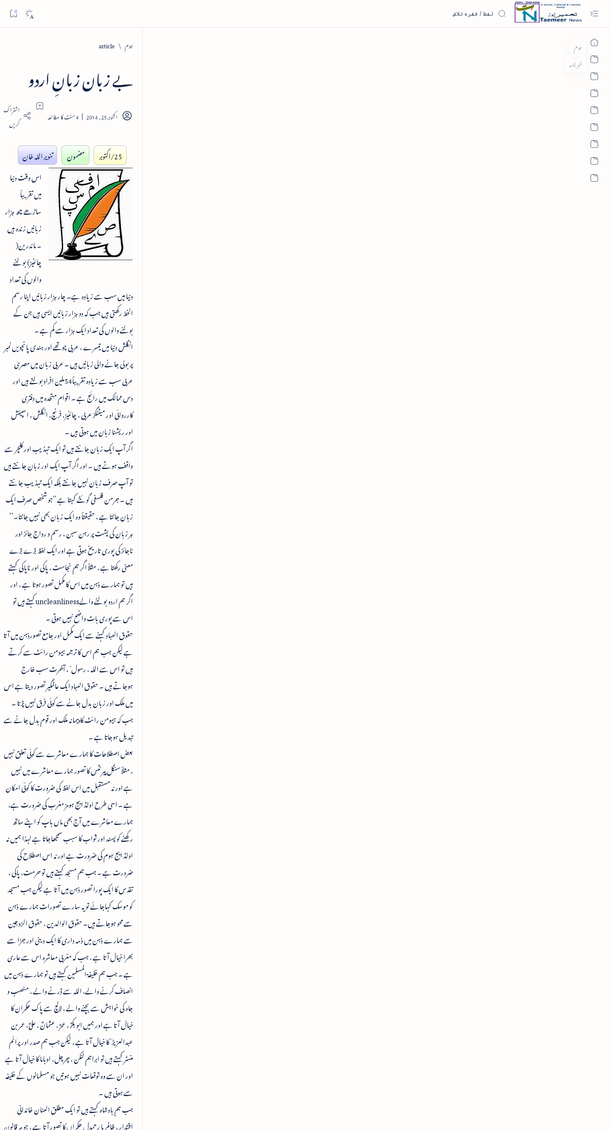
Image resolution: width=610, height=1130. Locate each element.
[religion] (85, 774)
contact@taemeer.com (451, 854)
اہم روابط (158, 640)
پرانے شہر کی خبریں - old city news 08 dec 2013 (111, 436)
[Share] (207, 116)
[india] (146, 711)
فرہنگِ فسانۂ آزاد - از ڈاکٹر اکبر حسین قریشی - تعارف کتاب (110, 177)
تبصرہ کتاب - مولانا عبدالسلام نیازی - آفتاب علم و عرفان (109, 324)
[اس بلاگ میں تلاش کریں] (442, 13)
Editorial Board (127, 1088)
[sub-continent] (85, 711)
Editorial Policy (44, 1088)
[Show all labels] (155, 798)
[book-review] (120, 151)
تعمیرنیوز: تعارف (152, 511)
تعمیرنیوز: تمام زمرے (148, 532)
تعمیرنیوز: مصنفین (152, 554)
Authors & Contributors (170, 1088)
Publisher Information (86, 1088)
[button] (67, 80)
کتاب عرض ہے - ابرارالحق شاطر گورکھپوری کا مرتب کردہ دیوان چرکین (118, 268)
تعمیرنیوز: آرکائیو (153, 618)
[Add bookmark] (230, 106)
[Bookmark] (13, 13)
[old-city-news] (123, 410)
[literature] (473, 908)
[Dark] (29, 13)
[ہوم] (518, 45)
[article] (496, 45)
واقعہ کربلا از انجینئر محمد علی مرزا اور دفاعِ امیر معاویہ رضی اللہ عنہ (110, 380)
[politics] (146, 774)
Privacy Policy (232, 1088)
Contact (206, 1088)
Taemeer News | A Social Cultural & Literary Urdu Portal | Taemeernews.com (457, 1112)
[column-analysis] (85, 732)
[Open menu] (594, 13)
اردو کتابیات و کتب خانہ (143, 597)
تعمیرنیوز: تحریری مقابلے (145, 575)
